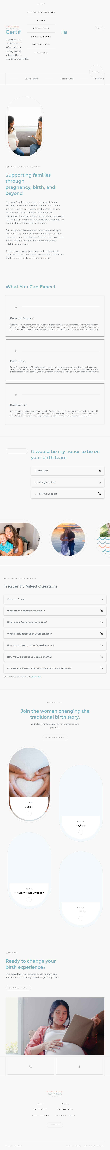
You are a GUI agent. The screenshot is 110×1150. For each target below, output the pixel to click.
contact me (36, 677)
